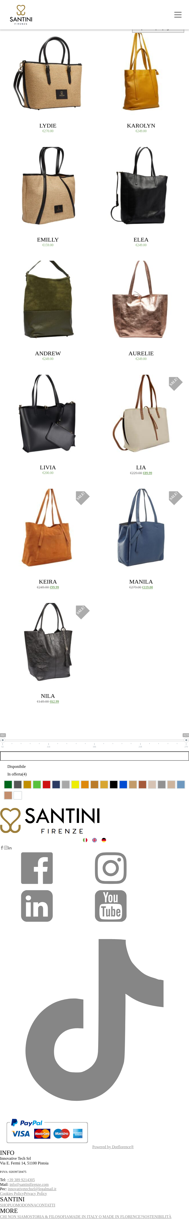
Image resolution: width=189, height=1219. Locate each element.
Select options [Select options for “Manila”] (109, 494)
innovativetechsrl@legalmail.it (32, 1189)
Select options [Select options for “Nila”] (16, 609)
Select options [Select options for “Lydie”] (16, 39)
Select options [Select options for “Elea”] (109, 153)
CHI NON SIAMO (15, 1217)
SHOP (5, 1205)
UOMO (16, 1205)
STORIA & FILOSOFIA (49, 1217)
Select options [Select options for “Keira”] (16, 494)
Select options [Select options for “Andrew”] (16, 266)
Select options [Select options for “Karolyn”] (109, 39)
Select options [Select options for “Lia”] (109, 380)
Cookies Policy (12, 1193)
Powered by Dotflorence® (113, 1147)
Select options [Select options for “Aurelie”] (109, 266)
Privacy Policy (35, 1193)
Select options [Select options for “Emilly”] (16, 153)
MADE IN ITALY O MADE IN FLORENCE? (105, 1217)
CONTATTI (45, 1205)
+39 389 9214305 (21, 1180)
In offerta (17, 774)
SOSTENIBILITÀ (156, 1217)
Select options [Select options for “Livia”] (16, 380)
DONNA (29, 1205)
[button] (37, 885)
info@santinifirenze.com (29, 1184)
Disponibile (16, 766)
